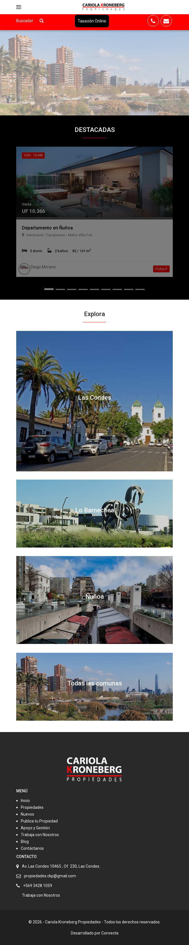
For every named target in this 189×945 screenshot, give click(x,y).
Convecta (109, 933)
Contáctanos (32, 848)
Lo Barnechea (94, 510)
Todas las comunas (94, 683)
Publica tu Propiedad (39, 821)
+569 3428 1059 (37, 885)
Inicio (25, 800)
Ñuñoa (94, 596)
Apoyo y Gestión (35, 828)
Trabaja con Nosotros (40, 834)
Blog (25, 841)
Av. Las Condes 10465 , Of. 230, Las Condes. (61, 866)
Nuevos (27, 814)
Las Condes (94, 397)
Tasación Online (92, 21)
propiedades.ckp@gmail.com (50, 876)
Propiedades (32, 807)
